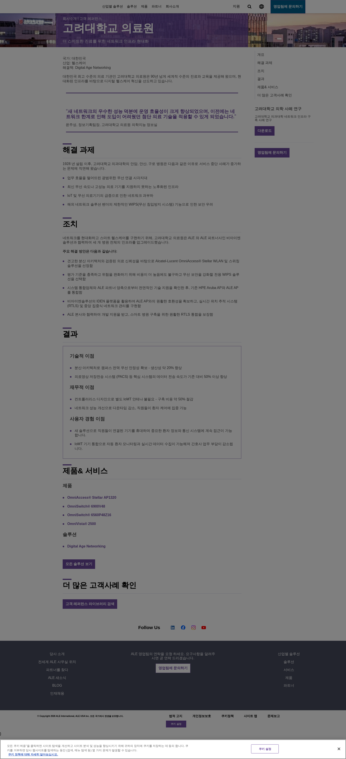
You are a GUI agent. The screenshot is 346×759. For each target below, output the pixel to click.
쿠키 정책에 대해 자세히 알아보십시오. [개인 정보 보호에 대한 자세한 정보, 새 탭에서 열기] (33, 754)
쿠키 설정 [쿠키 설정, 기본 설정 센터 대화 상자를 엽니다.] (265, 748)
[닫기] (339, 749)
